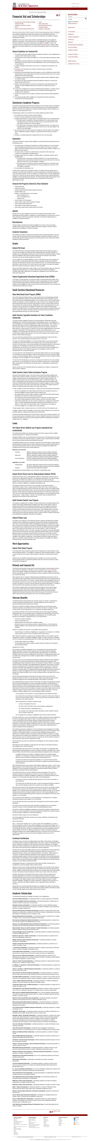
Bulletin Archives (72, 61)
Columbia (60, 1120)
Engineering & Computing (18, 1121)
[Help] (59, 15)
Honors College (16, 1123)
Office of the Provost (32, 1120)
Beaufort (60, 1119)
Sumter (60, 1122)
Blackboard (46, 1119)
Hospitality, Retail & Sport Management (20, 1124)
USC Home (73, 3)
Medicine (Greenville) (17, 1129)
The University (71, 31)
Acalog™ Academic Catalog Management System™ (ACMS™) (59, 1139)
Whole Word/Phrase (74, 21)
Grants (16, 27)
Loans (40, 22)
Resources (46, 1117)
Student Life (71, 39)
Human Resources (32, 1126)
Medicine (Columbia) (17, 1128)
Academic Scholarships (44, 29)
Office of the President (32, 1118)
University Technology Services (34, 1127)
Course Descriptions (73, 56)
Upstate (60, 1125)
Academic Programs (73, 54)
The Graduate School (17, 1122)
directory (45, 1122)
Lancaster (60, 1121)
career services (46, 1126)
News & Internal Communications (34, 1124)
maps (45, 1123)
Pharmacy (15, 1132)
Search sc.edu (75, 5)
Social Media (76, 1117)
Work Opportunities (43, 23)
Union (60, 1124)
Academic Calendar (73, 50)
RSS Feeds (77, 1124)
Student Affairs (31, 1123)
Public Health (16, 1133)
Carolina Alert (46, 1120)
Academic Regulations (73, 36)
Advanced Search (72, 23)
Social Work (16, 1134)
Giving (30, 1121)
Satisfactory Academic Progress (23, 25)
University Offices (32, 1117)
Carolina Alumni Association (33, 1125)
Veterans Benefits (43, 27)
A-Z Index (77, 3)
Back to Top (57, 1111)
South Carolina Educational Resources (24, 28)
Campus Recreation (32, 1122)
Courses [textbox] (70, 16)
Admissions (71, 34)
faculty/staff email (47, 1125)
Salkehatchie (61, 1123)
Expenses (70, 42)
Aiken (60, 1118)
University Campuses (63, 1117)
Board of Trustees (32, 1119)
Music (15, 1130)
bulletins (32, 1139)
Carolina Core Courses (73, 63)
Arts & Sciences (16, 1118)
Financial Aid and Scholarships (75, 44)
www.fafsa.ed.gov (45, 44)
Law (14, 1125)
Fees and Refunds (51, 570)
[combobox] (44, 12)
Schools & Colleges (18, 1117)
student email (46, 1124)
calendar (45, 1121)
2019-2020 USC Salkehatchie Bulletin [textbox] (37, 12)
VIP (44, 1118)
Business (15, 1119)
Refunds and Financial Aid (45, 25)
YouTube (76, 1122)
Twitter (76, 1120)
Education (15, 1120)
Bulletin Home (71, 27)
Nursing (15, 1131)
